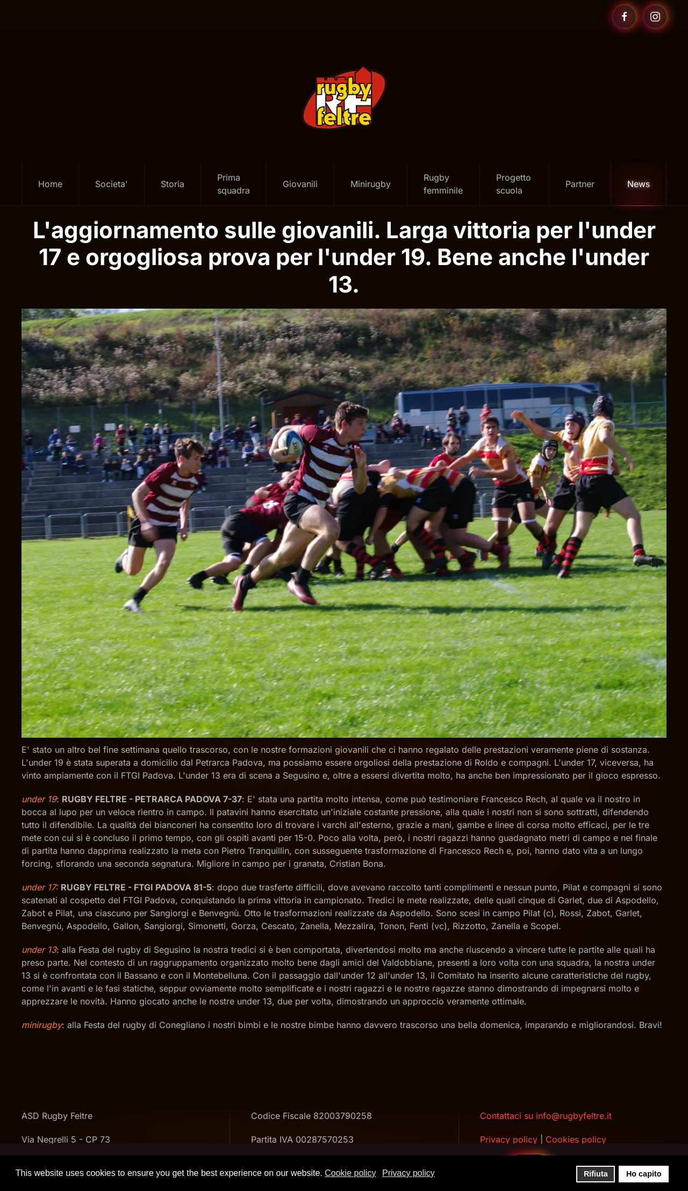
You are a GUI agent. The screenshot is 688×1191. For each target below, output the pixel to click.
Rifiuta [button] (596, 1173)
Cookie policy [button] (350, 1173)
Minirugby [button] (370, 184)
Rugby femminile (443, 184)
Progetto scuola (513, 184)
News (638, 184)
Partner (579, 184)
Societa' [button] (111, 184)
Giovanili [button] (300, 184)
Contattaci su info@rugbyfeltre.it (546, 1115)
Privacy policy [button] (408, 1173)
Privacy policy (509, 1139)
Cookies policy (576, 1139)
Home (50, 184)
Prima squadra (233, 184)
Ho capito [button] (644, 1173)
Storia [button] (172, 184)
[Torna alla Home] (344, 98)
